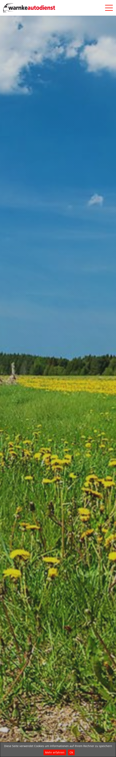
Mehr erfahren (54, 752)
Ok (71, 752)
